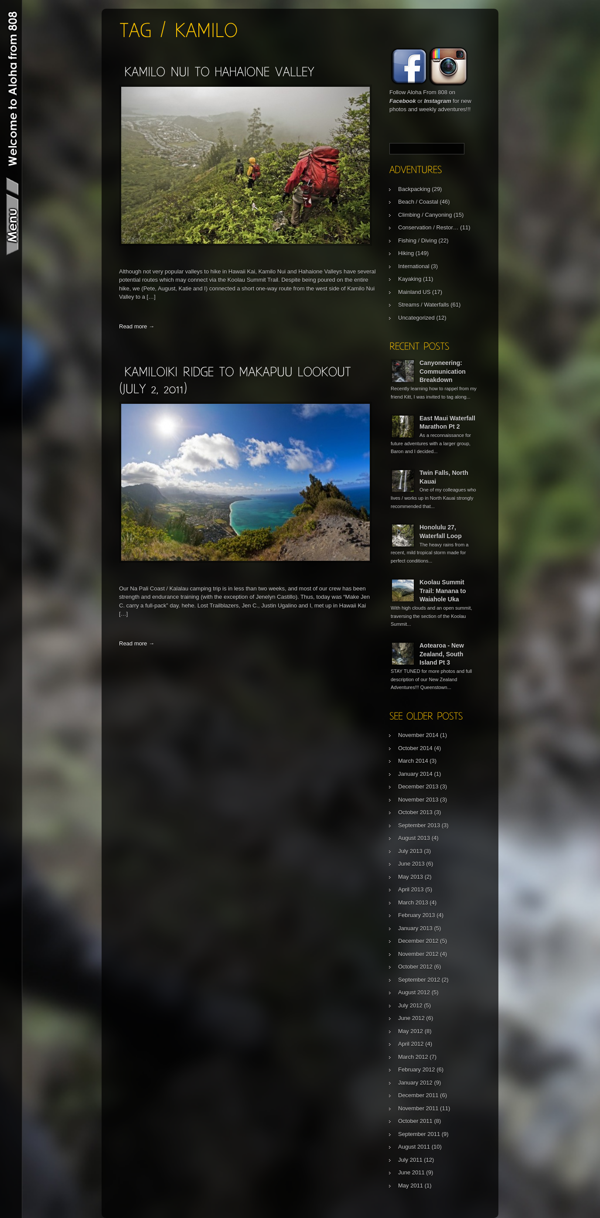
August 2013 (414, 838)
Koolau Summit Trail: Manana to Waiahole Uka (442, 591)
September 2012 (419, 979)
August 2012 (414, 992)
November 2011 (418, 1108)
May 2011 (410, 1185)
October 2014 (415, 748)
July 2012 (410, 1005)
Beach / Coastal (418, 201)
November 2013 (418, 799)
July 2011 (410, 1160)
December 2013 (418, 786)
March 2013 (413, 902)
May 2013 (410, 876)
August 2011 (414, 1146)
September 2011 (419, 1134)
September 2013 (419, 825)
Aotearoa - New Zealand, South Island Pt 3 (441, 654)
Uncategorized (416, 317)
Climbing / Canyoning (425, 215)
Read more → (136, 326)
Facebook (402, 101)
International (414, 266)
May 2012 (410, 1031)
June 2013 (411, 863)
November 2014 (418, 735)
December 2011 (418, 1095)
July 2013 (410, 851)
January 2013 (415, 928)
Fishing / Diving (417, 240)
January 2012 (415, 1082)
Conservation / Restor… (428, 227)
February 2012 (416, 1069)
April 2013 (411, 889)
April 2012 (411, 1044)
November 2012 (418, 954)
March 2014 (413, 760)
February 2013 (416, 915)
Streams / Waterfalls (423, 304)
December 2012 (418, 941)
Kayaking (409, 279)
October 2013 (415, 812)
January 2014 (415, 774)
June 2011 (411, 1172)
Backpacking (414, 189)
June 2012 (411, 1018)
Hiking (406, 253)
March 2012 (413, 1057)
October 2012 (415, 966)
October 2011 (415, 1121)
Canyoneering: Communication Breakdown (442, 371)
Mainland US (414, 292)
